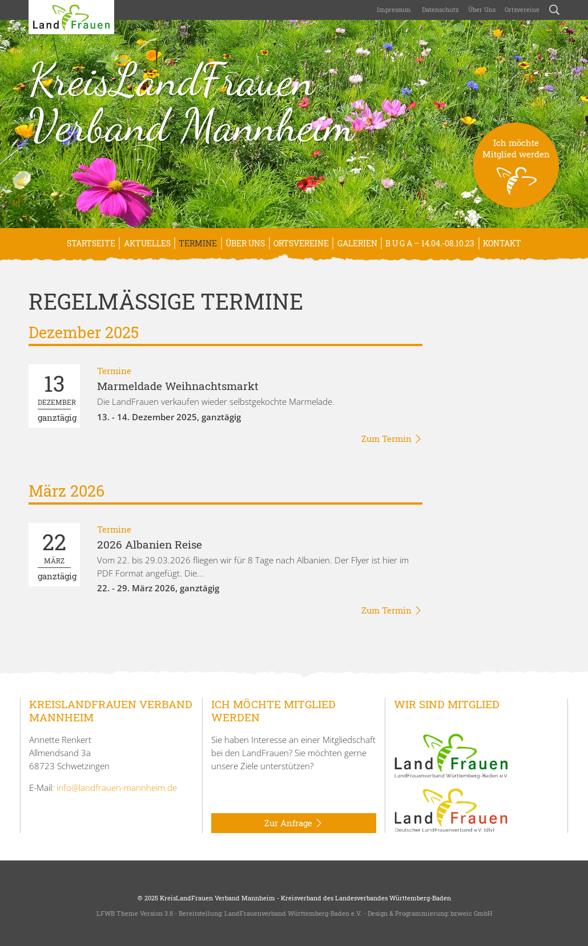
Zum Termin (391, 439)
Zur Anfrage (293, 823)
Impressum (393, 9)
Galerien (357, 243)
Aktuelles (147, 243)
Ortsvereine (522, 9)
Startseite (91, 243)
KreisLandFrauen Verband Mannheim (192, 102)
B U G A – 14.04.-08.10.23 (429, 243)
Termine (198, 243)
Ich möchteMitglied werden (516, 172)
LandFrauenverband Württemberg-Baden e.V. (293, 913)
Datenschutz (439, 9)
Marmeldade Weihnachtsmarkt (178, 386)
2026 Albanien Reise (149, 544)
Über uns (482, 9)
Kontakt (502, 243)
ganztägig (57, 396)
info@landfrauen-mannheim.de (117, 787)
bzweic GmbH (471, 913)
